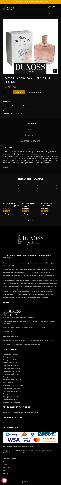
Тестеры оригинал (10, 394)
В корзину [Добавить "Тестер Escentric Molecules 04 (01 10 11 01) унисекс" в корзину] (9, 214)
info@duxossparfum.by (11, 336)
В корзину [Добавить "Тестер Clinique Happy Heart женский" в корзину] (28, 214)
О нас (5, 465)
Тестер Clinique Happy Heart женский (28, 205)
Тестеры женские (29, 106)
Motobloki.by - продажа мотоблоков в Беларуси (20, 412)
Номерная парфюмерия (12, 402)
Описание (30, 123)
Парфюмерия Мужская (11, 368)
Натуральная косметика (12, 391)
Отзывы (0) (30, 135)
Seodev (32, 446)
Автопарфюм (8, 382)
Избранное (49, 6)
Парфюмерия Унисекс (11, 365)
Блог (4, 470)
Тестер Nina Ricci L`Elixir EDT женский (48, 205)
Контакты (6, 473)
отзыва (37, 344)
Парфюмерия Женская (11, 371)
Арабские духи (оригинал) (13, 385)
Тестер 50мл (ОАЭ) (10, 360)
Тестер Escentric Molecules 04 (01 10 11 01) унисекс (11, 205)
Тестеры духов (17, 106)
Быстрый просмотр (18, 188)
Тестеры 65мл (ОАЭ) (10, 397)
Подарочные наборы (10, 363)
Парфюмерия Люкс (10, 400)
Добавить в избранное (36, 92)
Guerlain (5, 111)
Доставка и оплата (30, 140)
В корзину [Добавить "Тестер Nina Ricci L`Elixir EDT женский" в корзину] (47, 214)
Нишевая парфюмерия (11, 374)
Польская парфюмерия (11, 388)
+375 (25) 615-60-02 (9, 332)
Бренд (30, 129)
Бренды (6, 467)
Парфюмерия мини (10, 354)
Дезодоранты (8, 377)
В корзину (19, 92)
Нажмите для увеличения (55, 71)
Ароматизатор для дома (12, 380)
